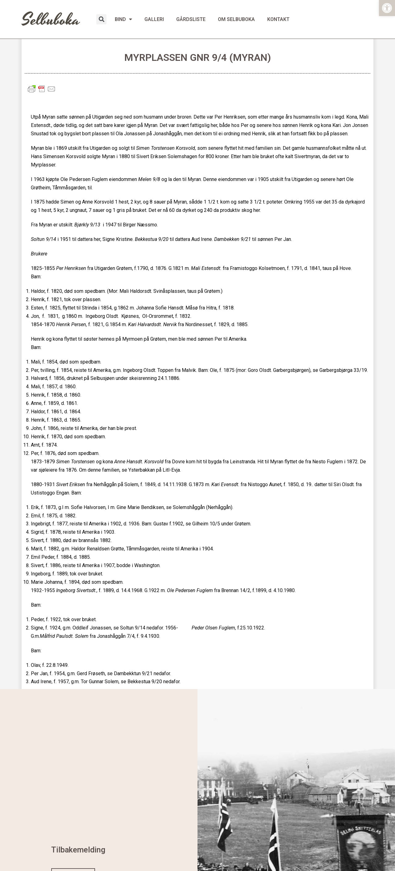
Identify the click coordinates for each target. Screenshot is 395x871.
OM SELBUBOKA (236, 19)
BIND (123, 19)
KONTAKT (278, 19)
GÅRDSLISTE (191, 19)
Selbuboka (51, 19)
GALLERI (154, 19)
